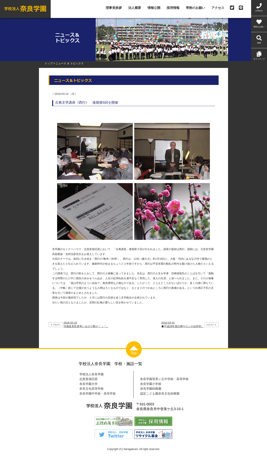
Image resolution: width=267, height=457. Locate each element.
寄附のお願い (195, 8)
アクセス (217, 8)
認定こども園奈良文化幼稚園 (159, 393)
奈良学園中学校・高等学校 (97, 393)
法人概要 (134, 8)
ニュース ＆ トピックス (70, 63)
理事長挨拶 (114, 8)
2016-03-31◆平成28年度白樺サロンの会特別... (182, 324)
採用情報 (173, 8)
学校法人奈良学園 (91, 374)
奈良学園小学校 (150, 383)
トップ (49, 63)
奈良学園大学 (88, 383)
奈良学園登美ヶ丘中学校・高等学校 (164, 379)
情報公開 (153, 8)
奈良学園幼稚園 (150, 388)
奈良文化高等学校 (91, 388)
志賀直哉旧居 (88, 379)
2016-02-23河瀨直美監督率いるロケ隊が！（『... (86, 324)
